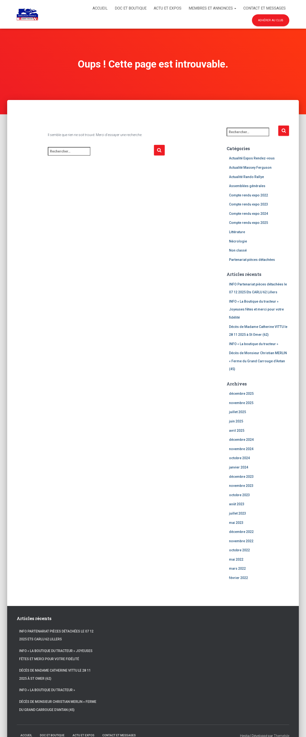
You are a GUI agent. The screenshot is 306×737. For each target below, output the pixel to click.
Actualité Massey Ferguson (250, 167)
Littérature (237, 232)
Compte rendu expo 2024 (248, 214)
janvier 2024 (238, 467)
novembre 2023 (241, 486)
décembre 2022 (241, 532)
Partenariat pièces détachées (252, 260)
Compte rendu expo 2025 (248, 223)
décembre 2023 (241, 477)
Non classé (238, 250)
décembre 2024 (241, 440)
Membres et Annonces (212, 8)
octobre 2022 (239, 550)
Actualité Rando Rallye (246, 177)
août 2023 (236, 504)
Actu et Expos (167, 8)
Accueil (100, 8)
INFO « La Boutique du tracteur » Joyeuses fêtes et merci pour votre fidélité (256, 309)
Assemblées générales (247, 186)
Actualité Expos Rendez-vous (252, 158)
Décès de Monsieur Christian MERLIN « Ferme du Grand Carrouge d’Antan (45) (258, 361)
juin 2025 (236, 421)
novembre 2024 (241, 449)
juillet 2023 (237, 513)
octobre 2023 (239, 495)
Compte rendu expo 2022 (248, 195)
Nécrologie (238, 241)
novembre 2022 (241, 541)
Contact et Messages (264, 8)
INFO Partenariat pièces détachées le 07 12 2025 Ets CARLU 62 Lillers (56, 635)
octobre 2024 (239, 458)
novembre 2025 (241, 403)
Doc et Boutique (131, 8)
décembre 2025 (241, 393)
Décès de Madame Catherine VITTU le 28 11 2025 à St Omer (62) (55, 674)
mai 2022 (236, 559)
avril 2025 (236, 430)
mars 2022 (237, 568)
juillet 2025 (237, 412)
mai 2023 (236, 523)
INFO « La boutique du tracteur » (253, 344)
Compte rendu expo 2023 (248, 204)
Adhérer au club (270, 20)
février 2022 (238, 578)
